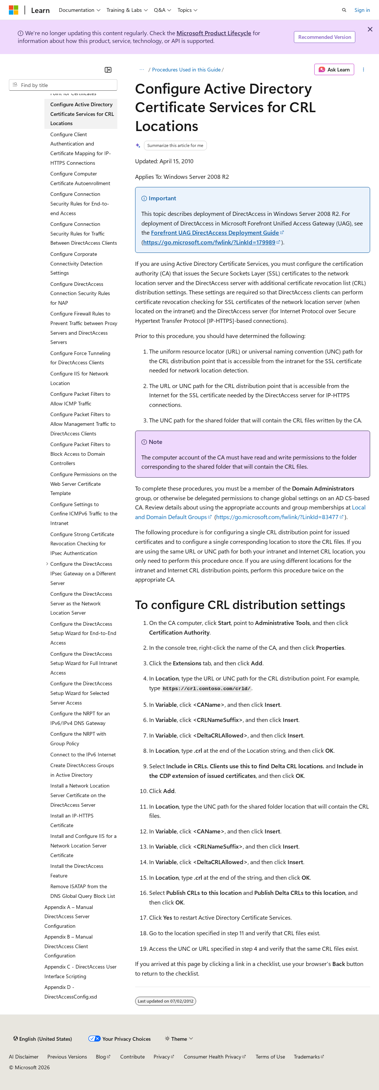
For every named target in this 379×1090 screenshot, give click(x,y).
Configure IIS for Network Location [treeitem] (79, 378)
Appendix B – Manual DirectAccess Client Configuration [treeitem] (68, 946)
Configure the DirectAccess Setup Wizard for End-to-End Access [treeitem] (83, 633)
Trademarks (307, 1056)
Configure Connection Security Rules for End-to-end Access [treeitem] (79, 203)
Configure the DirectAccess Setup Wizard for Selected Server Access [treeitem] (81, 693)
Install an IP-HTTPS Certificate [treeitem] (72, 820)
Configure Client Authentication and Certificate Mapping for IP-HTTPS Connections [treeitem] (80, 148)
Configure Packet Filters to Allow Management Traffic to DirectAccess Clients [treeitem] (82, 424)
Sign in (362, 9)
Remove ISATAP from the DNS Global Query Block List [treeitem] (82, 891)
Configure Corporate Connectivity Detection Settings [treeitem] (76, 263)
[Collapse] (108, 69)
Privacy (162, 1056)
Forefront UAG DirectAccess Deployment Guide (215, 232)
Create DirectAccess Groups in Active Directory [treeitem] (82, 770)
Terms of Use (270, 1056)
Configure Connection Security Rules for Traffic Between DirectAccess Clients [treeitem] (83, 233)
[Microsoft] (14, 10)
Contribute (132, 1056)
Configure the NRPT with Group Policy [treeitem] (78, 738)
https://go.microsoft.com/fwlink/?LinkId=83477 (277, 517)
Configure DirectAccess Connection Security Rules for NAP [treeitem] (80, 293)
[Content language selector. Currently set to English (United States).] (43, 1038)
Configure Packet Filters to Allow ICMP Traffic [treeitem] (80, 398)
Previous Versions (67, 1056)
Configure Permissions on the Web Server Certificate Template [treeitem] (83, 483)
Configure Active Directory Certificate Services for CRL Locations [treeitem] (82, 114)
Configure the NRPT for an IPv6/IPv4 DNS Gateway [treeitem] (80, 718)
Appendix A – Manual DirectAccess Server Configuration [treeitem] (68, 916)
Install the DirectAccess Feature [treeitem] (76, 870)
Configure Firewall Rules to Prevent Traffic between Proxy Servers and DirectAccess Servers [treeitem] (83, 327)
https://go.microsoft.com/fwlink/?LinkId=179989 (209, 242)
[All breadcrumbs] (141, 70)
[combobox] (63, 85)
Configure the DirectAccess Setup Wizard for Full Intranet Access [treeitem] (83, 663)
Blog (101, 1056)
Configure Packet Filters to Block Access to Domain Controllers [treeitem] (80, 454)
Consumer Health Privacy (212, 1056)
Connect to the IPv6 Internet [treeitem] (83, 754)
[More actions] (363, 70)
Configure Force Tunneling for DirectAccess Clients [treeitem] (80, 358)
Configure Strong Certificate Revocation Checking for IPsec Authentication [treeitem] (82, 543)
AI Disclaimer (23, 1056)
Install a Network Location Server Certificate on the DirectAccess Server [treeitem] (80, 795)
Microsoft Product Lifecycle (214, 33)
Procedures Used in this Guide (186, 69)
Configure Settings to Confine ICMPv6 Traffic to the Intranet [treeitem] (83, 513)
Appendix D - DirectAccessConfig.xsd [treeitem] (70, 991)
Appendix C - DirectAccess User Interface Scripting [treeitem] (80, 971)
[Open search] (344, 10)
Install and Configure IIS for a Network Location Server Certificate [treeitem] (83, 845)
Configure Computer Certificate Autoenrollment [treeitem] (80, 178)
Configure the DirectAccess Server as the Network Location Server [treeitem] (81, 603)
